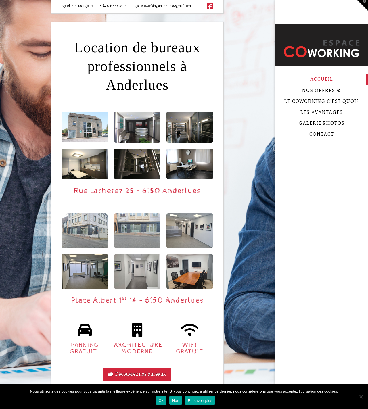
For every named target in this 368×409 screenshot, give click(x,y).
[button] (362, 5)
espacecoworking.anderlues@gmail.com (162, 6)
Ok (161, 400)
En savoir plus (200, 400)
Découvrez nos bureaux (137, 374)
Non (175, 400)
